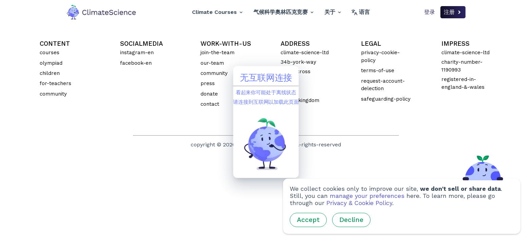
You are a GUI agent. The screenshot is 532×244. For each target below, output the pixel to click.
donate (209, 94)
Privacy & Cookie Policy (359, 203)
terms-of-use (377, 70)
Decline (351, 220)
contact (210, 104)
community (53, 94)
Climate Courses (217, 12)
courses (49, 52)
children (50, 73)
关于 (332, 12)
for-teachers (55, 83)
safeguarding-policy (386, 99)
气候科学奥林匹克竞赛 (283, 12)
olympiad (51, 63)
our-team (212, 63)
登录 (429, 12)
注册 (453, 12)
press (208, 83)
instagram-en (137, 52)
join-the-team (217, 52)
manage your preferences (367, 195)
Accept (308, 220)
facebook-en (136, 63)
